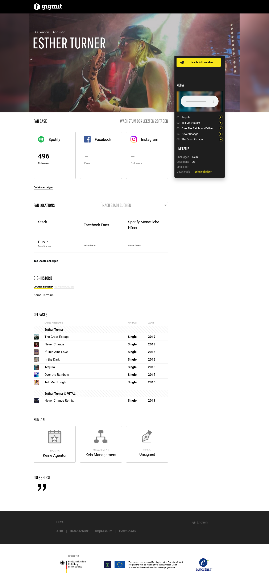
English (202, 522)
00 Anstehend (43, 286)
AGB (59, 531)
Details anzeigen (43, 187)
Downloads (127, 531)
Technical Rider (202, 171)
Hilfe (59, 522)
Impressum (103, 531)
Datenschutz (79, 531)
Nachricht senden (202, 62)
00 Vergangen (64, 286)
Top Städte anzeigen (46, 261)
